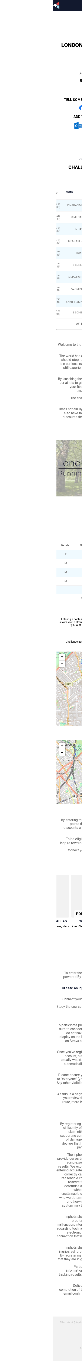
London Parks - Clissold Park (54, 177)
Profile (48, 20)
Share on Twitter (41, 108)
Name (16, 191)
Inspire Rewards (52, 832)
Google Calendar (57, 125)
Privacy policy (62, 1332)
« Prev (48, 605)
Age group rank (57, 191)
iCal (41, 125)
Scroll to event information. (48, 159)
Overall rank (71, 192)
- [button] (8, 664)
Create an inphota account (30, 988)
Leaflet (74, 724)
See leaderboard (65, 535)
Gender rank (42, 192)
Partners (65, 1340)
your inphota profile (59, 999)
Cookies (65, 1336)
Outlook (25, 125)
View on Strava (42, 647)
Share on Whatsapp (53, 108)
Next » (34, 605)
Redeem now (48, 937)
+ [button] (9, 657)
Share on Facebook (29, 108)
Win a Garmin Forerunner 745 (52, 921)
